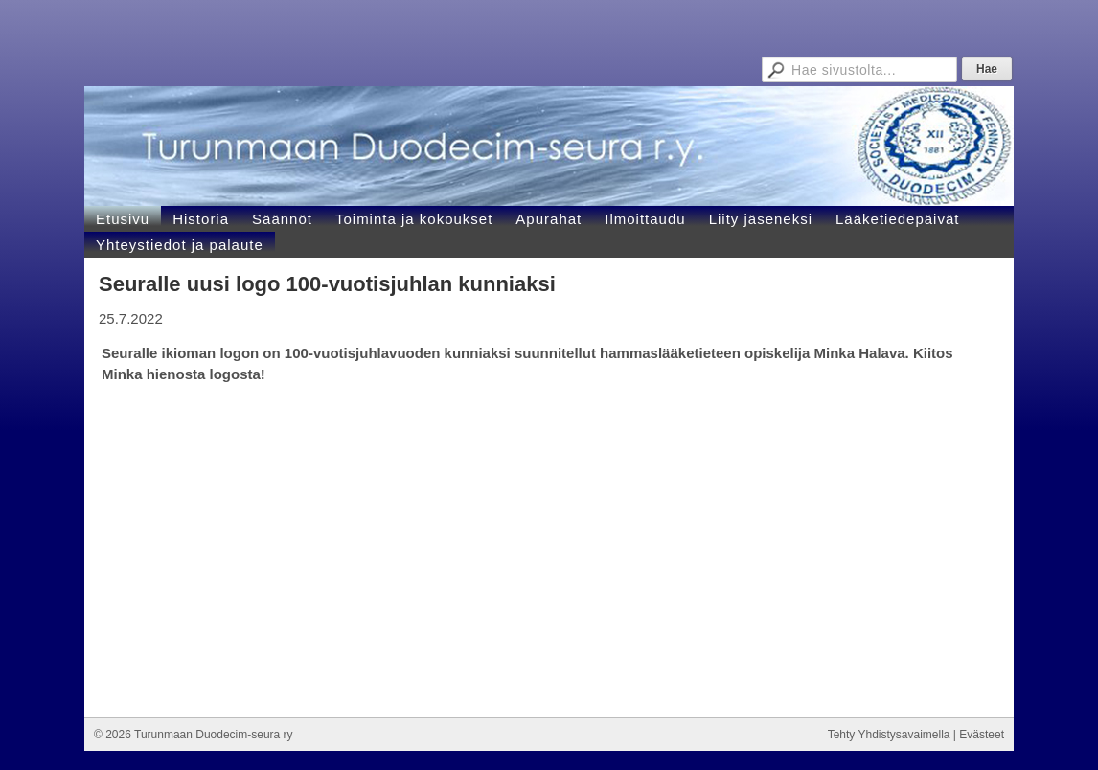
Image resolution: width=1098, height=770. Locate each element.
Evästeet (981, 734)
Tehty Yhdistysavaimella (889, 734)
